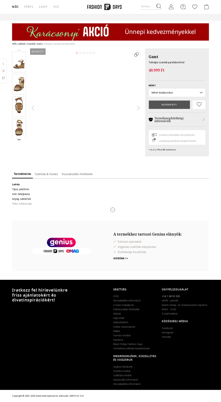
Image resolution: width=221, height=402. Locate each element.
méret (152, 85)
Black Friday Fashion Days (128, 344)
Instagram (168, 332)
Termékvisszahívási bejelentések (131, 348)
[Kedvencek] (195, 6)
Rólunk (117, 313)
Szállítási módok (122, 375)
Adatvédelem (120, 322)
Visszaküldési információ (127, 300)
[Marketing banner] (110, 30)
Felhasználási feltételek (126, 309)
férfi (28, 7)
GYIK (116, 296)
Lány (43, 7)
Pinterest (3, 71)
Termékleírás (22, 174)
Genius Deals (130, 17)
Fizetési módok (122, 335)
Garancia (118, 339)
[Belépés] (171, 6)
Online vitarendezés (124, 326)
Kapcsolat (118, 318)
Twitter (3, 78)
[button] (112, 210)
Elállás (116, 331)
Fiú (56, 7)
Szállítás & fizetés (46, 174)
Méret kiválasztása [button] (177, 92)
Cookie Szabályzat (123, 305)
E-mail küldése (170, 313)
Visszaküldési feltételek (77, 174)
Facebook (167, 328)
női (15, 7)
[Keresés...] (151, 6)
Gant (153, 56)
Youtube (166, 336)
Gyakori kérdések (122, 366)
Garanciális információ (125, 379)
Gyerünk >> (120, 258)
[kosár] (206, 6)
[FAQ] (183, 6)
